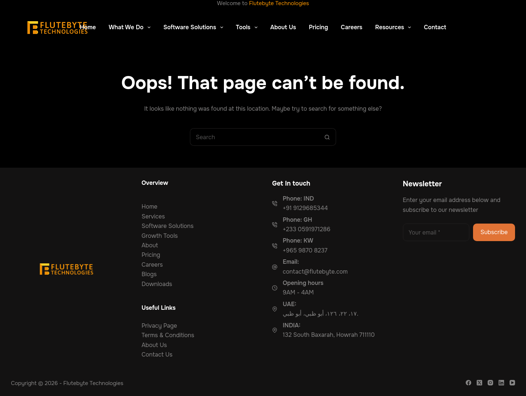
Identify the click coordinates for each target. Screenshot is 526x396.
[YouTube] (512, 382)
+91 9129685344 (305, 208)
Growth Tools (160, 236)
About (150, 245)
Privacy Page (159, 326)
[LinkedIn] (501, 382)
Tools (248, 27)
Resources (394, 27)
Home (88, 27)
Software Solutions (194, 27)
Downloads (157, 284)
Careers (351, 27)
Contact (435, 27)
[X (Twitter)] (479, 382)
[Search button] (327, 137)
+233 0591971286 (306, 229)
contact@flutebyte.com (315, 271)
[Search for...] (254, 137)
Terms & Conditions (168, 335)
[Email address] (436, 232)
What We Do (131, 27)
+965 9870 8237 (305, 250)
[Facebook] (468, 382)
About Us (283, 27)
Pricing (318, 27)
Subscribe (494, 232)
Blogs (149, 274)
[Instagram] (490, 382)
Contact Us (157, 354)
